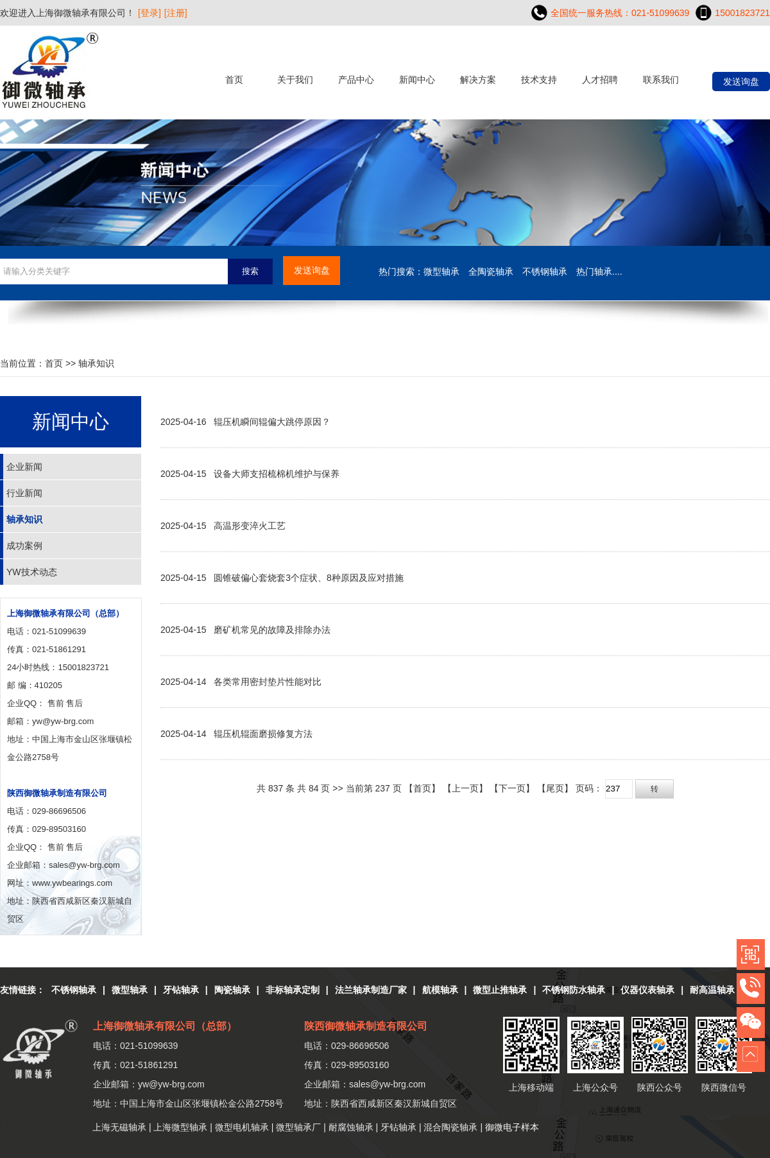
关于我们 (295, 79)
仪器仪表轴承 (647, 990)
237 (382, 788)
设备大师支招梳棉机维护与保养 (276, 474)
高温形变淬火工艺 (250, 526)
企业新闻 (24, 467)
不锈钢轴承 (73, 990)
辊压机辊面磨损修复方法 (263, 734)
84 (314, 788)
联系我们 (661, 79)
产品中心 (356, 79)
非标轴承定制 (293, 990)
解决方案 (478, 79)
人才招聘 (600, 79)
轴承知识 (96, 363)
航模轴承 (440, 990)
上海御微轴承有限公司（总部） (65, 613)
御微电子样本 (512, 1127)
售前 (55, 703)
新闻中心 (417, 79)
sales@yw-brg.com (387, 1084)
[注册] (175, 13)
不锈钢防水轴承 (573, 990)
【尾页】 (555, 788)
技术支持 (539, 79)
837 (275, 788)
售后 (74, 703)
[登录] (149, 13)
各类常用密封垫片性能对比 (267, 682)
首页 (234, 79)
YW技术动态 (31, 572)
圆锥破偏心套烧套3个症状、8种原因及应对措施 (309, 578)
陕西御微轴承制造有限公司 (57, 793)
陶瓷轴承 (232, 990)
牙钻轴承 (181, 990)
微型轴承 (130, 990)
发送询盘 (741, 81)
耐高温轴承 (712, 990)
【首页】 (422, 788)
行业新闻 (24, 493)
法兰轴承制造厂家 (371, 990)
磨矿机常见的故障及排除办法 (272, 630)
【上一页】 (465, 788)
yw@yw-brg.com (63, 721)
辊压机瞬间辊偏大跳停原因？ (272, 422)
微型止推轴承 (500, 990)
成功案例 (24, 545)
